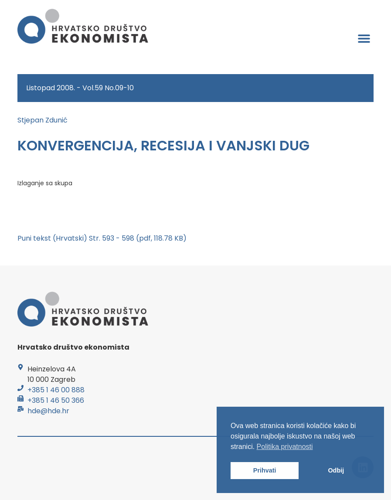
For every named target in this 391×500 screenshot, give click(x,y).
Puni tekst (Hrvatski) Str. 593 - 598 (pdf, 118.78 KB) (102, 238)
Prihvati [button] (264, 470)
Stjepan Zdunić (42, 120)
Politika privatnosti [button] (285, 446)
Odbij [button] (336, 470)
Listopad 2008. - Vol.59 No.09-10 (80, 88)
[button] (364, 38)
